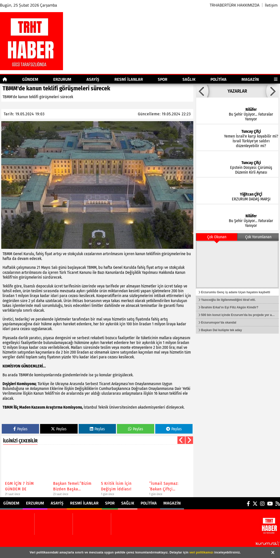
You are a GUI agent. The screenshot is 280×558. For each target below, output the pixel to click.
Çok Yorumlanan (258, 236)
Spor (162, 79)
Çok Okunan (216, 236)
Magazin (250, 79)
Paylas (20, 429)
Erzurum (62, 79)
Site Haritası (66, 543)
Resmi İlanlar (128, 79)
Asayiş (92, 79)
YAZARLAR (237, 91)
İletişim (271, 5)
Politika (218, 79)
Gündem (30, 79)
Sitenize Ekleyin (95, 543)
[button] (181, 440)
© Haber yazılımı (253, 543)
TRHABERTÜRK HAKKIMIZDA (235, 5)
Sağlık (188, 79)
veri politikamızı (201, 552)
